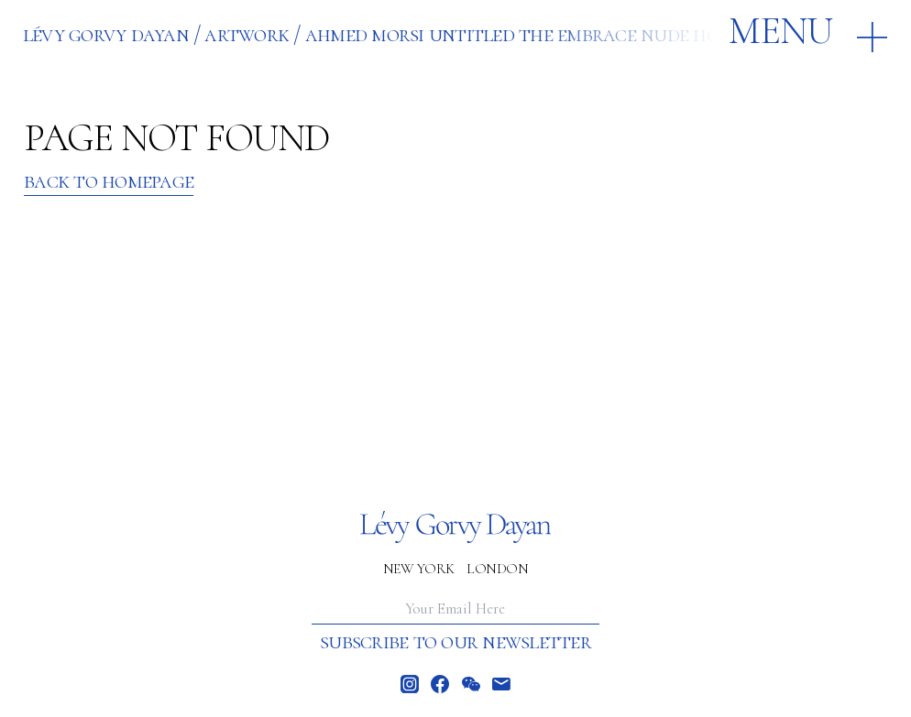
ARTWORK (246, 34)
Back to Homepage (108, 180)
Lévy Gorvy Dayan (106, 34)
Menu (780, 31)
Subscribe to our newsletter (455, 641)
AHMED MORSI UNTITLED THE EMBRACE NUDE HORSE (526, 34)
